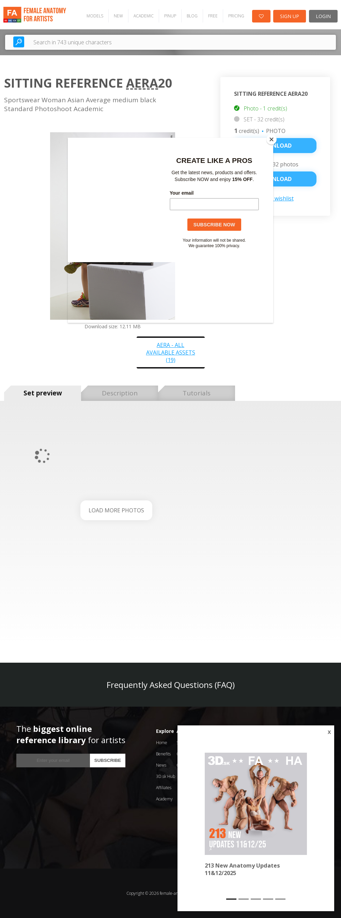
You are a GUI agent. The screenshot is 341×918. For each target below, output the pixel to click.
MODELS (95, 16)
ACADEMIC (144, 16)
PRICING (236, 16)
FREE (213, 16)
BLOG (192, 16)
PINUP (170, 16)
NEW (118, 16)
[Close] (271, 139)
